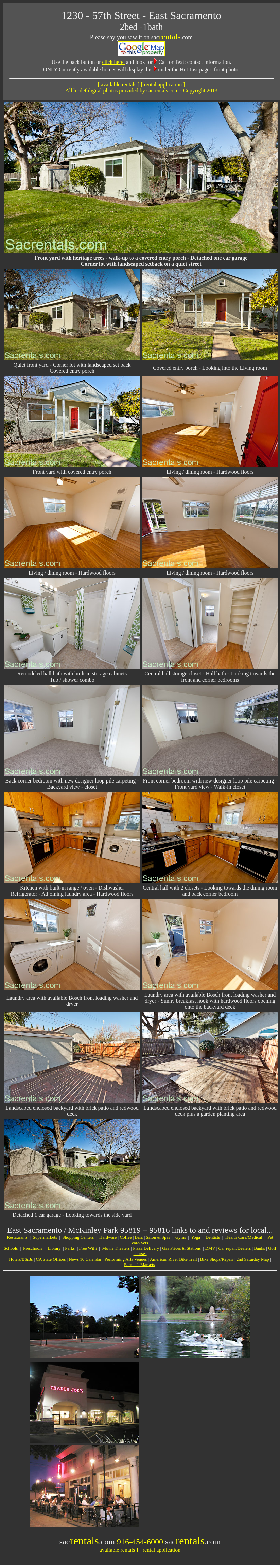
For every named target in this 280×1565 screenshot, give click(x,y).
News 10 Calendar (85, 1259)
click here (113, 62)
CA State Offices (51, 1259)
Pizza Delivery (146, 1248)
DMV (210, 1248)
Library (54, 1248)
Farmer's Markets (139, 1264)
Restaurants (17, 1237)
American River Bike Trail (173, 1259)
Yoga (195, 1237)
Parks (70, 1248)
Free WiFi (88, 1248)
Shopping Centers (78, 1237)
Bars (139, 1237)
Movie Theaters (116, 1248)
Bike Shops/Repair (216, 1259)
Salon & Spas (158, 1237)
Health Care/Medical (243, 1237)
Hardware (108, 1237)
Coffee (126, 1237)
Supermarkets (45, 1237)
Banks (259, 1248)
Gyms (180, 1237)
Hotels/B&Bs (21, 1259)
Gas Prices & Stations (181, 1248)
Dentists (213, 1237)
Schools (11, 1248)
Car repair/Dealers (234, 1248)
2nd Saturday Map (253, 1259)
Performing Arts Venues (126, 1259)
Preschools (32, 1248)
